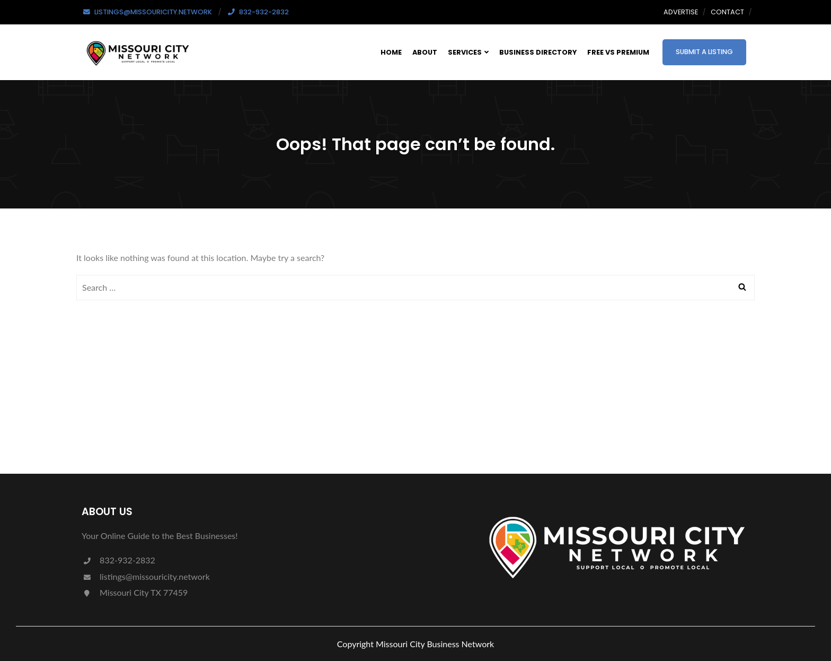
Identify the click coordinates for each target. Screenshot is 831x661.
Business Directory (538, 52)
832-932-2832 (118, 560)
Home (391, 52)
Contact (727, 11)
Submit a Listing (704, 51)
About (424, 52)
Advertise (681, 11)
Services (468, 52)
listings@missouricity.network (146, 576)
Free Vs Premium (618, 52)
